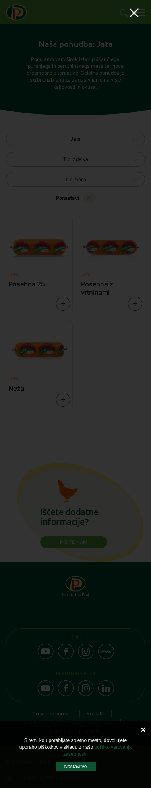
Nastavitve (75, 766)
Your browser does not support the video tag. (76, 394)
